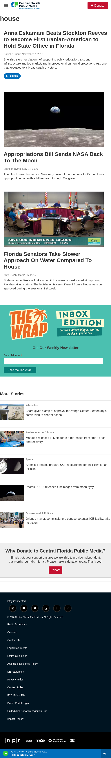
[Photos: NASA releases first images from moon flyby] (12, 493)
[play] (5, 753)
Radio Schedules (17, 624)
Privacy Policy (15, 679)
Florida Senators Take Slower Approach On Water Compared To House (48, 260)
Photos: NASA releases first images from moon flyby (60, 487)
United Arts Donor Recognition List (27, 711)
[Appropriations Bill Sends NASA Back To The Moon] (54, 120)
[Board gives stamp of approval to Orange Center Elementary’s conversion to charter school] (12, 412)
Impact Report (15, 719)
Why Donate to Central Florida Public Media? (55, 551)
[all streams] (106, 753)
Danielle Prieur (12, 54)
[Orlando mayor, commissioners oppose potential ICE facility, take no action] (12, 520)
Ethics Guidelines (17, 656)
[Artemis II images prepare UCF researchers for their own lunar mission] (12, 466)
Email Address (13, 355)
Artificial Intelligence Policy (22, 663)
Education (32, 405)
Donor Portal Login (18, 703)
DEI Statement (15, 671)
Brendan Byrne (12, 168)
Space (29, 459)
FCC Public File (16, 695)
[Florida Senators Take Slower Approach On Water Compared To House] (54, 219)
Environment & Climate (40, 432)
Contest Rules (15, 687)
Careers (12, 632)
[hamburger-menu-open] (6, 5)
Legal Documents (17, 648)
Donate (99, 5)
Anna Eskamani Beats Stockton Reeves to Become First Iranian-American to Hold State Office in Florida (55, 39)
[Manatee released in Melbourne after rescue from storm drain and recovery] (12, 439)
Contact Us (13, 640)
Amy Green (10, 275)
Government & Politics (39, 513)
